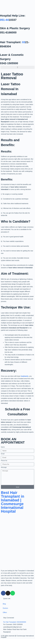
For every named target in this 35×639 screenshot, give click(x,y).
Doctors (5, 608)
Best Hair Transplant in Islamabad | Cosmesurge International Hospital (12, 502)
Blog (4, 604)
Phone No (4, 460)
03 (23, 42)
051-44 (4, 19)
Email (2, 454)
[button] (17, 67)
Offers (5, 612)
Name (3, 447)
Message (4, 467)
